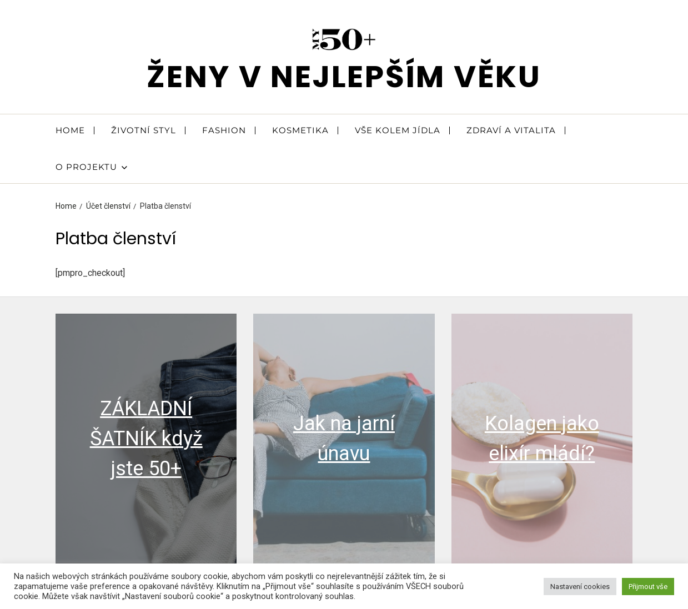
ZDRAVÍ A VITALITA (511, 130)
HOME (70, 130)
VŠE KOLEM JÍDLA (397, 130)
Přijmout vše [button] (648, 586)
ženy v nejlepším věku (344, 76)
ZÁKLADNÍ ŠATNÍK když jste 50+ (146, 438)
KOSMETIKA (300, 130)
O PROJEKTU (91, 167)
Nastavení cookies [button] (580, 586)
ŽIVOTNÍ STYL (143, 130)
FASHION (224, 130)
